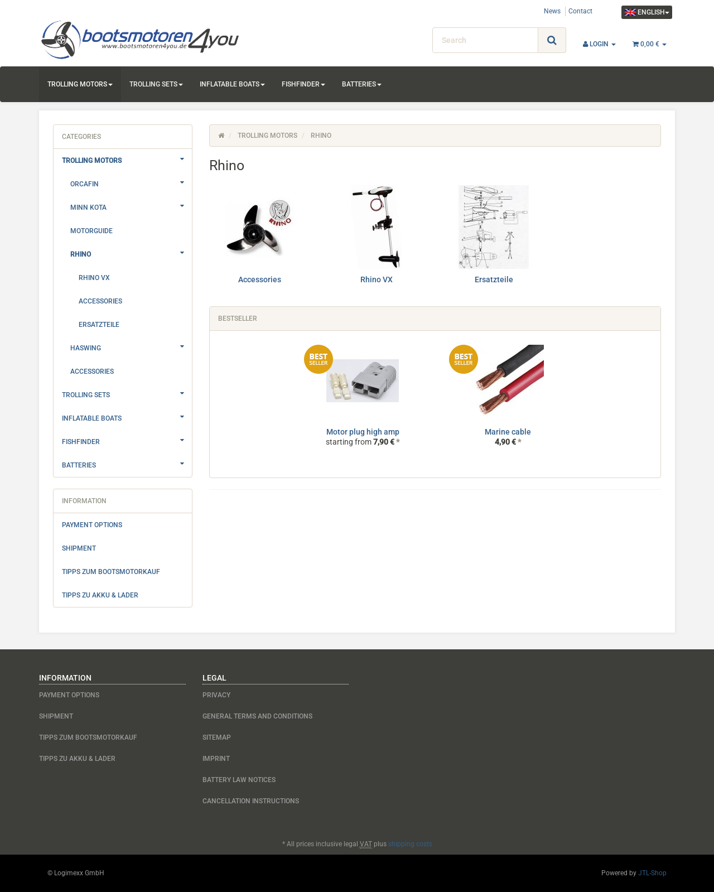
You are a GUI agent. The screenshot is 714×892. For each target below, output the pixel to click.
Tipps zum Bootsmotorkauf (111, 572)
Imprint (216, 759)
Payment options (92, 525)
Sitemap (216, 737)
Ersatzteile (494, 279)
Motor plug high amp (362, 431)
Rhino (131, 253)
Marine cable (508, 431)
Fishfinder (303, 84)
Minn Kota (131, 206)
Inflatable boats (232, 84)
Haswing (131, 346)
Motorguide (91, 231)
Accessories (259, 279)
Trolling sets (156, 84)
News (552, 11)
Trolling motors (80, 84)
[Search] (485, 40)
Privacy (216, 695)
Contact (580, 11)
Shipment (79, 548)
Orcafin (131, 182)
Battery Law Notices (239, 780)
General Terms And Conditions (257, 716)
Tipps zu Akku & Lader (100, 595)
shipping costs (410, 844)
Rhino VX (376, 279)
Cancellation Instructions (250, 801)
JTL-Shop (652, 873)
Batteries (362, 84)
